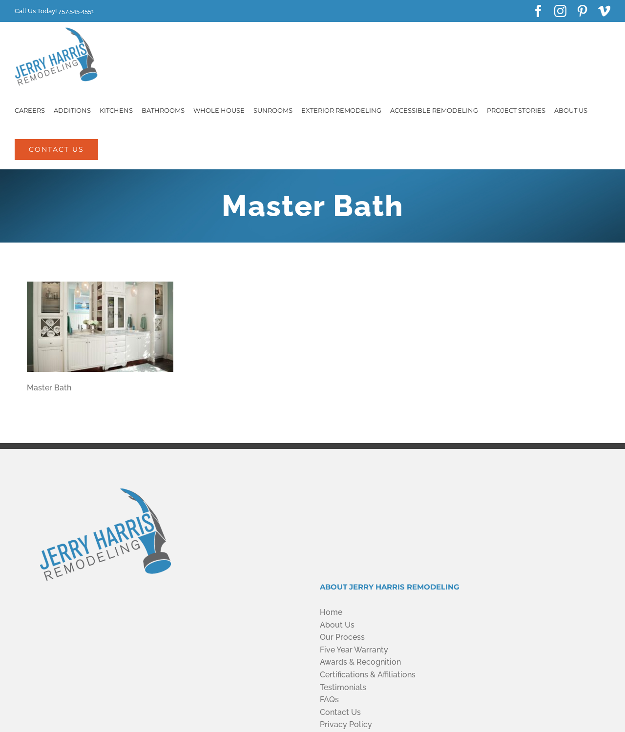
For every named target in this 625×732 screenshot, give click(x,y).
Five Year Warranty (354, 649)
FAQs (329, 699)
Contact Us (340, 712)
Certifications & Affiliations (368, 674)
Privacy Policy (346, 724)
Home (331, 612)
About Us (337, 625)
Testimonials (343, 687)
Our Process (342, 637)
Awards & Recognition (360, 662)
